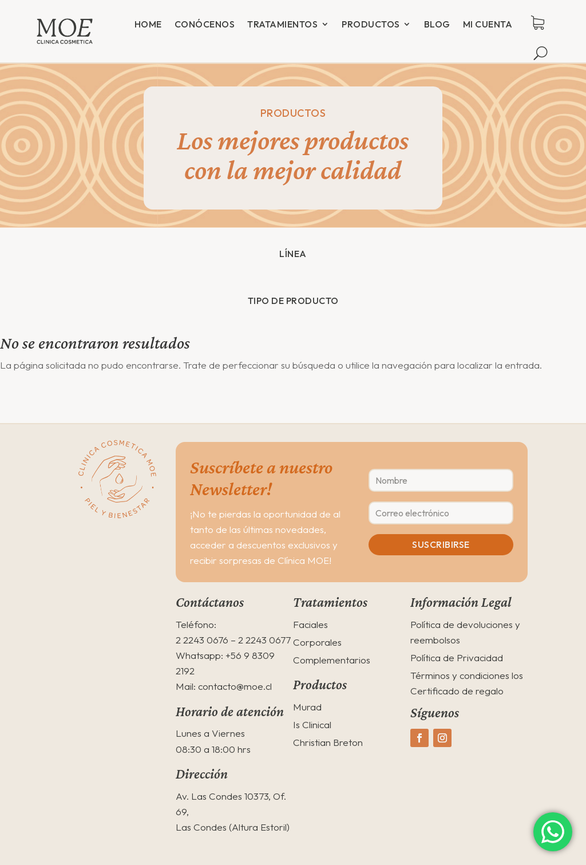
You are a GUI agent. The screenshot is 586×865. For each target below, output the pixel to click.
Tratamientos (282, 24)
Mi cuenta (488, 24)
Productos (371, 24)
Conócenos (205, 24)
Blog (437, 24)
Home (148, 24)
